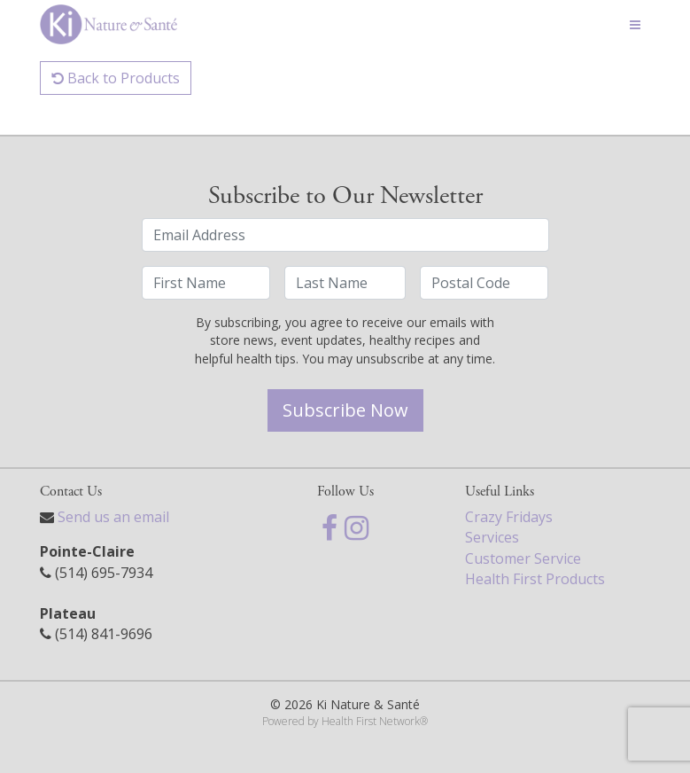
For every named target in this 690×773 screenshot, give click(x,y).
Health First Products (535, 579)
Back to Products (115, 78)
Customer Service (523, 558)
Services (492, 537)
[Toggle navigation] (635, 25)
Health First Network (371, 721)
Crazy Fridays (509, 517)
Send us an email (113, 517)
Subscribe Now (345, 410)
